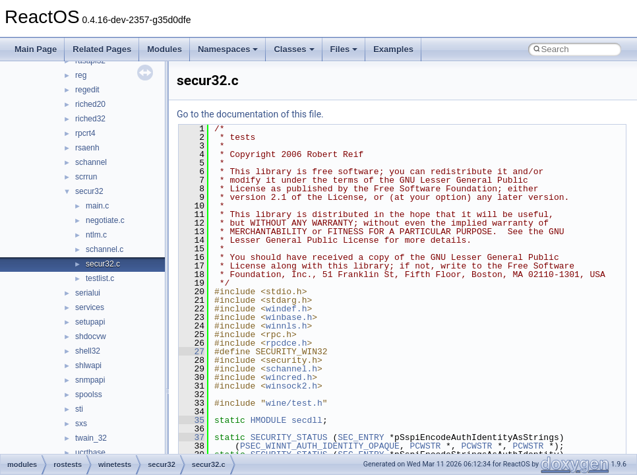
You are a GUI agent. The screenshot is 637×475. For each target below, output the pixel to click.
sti (79, 409)
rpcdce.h (286, 343)
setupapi (90, 322)
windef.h (286, 309)
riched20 (90, 104)
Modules (164, 49)
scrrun (86, 176)
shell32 (87, 351)
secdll (306, 420)
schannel (91, 162)
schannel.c (104, 249)
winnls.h (286, 326)
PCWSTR (425, 446)
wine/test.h (294, 403)
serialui (87, 293)
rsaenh (87, 147)
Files (344, 49)
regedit (87, 89)
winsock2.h (291, 386)
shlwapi (88, 365)
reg (80, 75)
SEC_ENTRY (361, 437)
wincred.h (289, 377)
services (89, 307)
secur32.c (103, 264)
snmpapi (90, 380)
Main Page (36, 49)
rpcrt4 (85, 133)
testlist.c (100, 278)
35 (191, 420)
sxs (81, 423)
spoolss (88, 394)
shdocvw (90, 336)
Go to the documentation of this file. (250, 114)
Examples (393, 49)
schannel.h (291, 369)
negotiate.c (105, 220)
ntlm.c (96, 234)
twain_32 (91, 438)
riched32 (90, 118)
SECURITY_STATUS (289, 437)
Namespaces (228, 49)
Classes (294, 49)
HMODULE (269, 420)
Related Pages (102, 49)
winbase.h (289, 317)
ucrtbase (90, 452)
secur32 (89, 191)
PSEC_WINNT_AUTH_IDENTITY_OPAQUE (320, 446)
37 (191, 437)
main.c (97, 205)
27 (191, 352)
